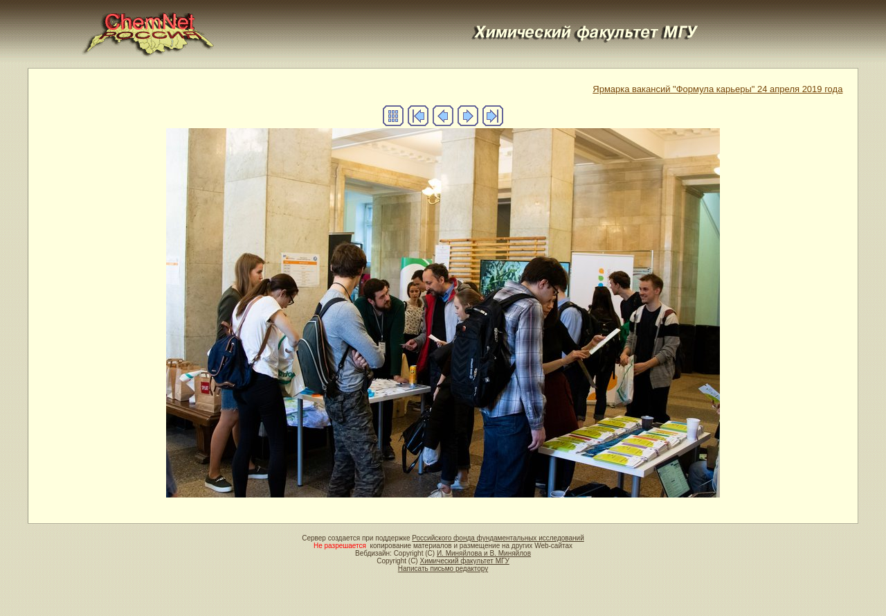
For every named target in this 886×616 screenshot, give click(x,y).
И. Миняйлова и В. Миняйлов (484, 553)
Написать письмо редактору (443, 568)
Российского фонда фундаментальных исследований (498, 538)
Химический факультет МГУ (464, 561)
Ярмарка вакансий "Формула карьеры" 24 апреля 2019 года (717, 89)
